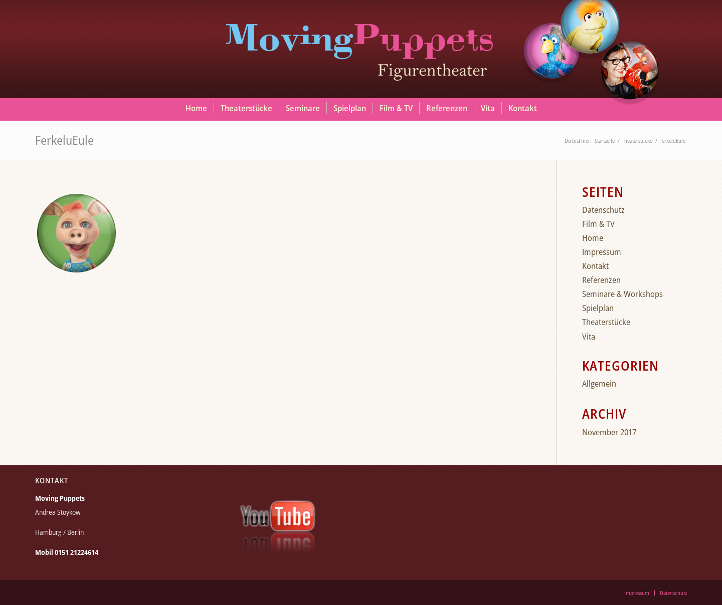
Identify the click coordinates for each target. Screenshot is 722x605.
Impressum (601, 251)
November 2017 (609, 432)
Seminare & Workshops (622, 293)
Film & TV (598, 223)
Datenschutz (603, 209)
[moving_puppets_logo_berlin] (361, 48)
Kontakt (595, 265)
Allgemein (599, 383)
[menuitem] (196, 108)
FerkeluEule (64, 139)
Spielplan (598, 308)
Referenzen (601, 279)
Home (592, 237)
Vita (588, 336)
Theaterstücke (606, 322)
